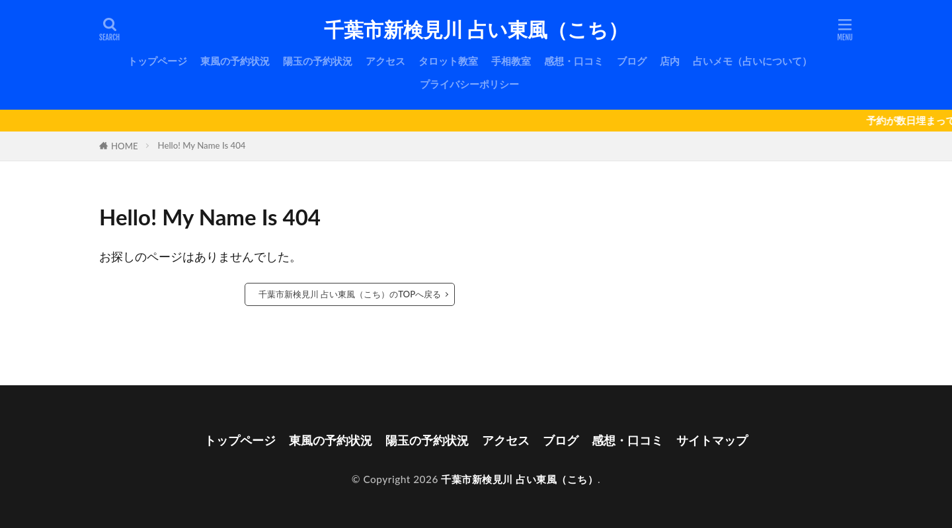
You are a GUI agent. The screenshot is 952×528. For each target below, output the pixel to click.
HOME (124, 146)
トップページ (157, 61)
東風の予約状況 (235, 61)
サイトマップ (712, 440)
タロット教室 (448, 61)
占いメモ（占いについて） (752, 61)
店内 (670, 61)
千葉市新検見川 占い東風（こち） (475, 30)
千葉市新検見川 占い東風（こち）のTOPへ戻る (349, 294)
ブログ (632, 61)
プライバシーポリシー (469, 84)
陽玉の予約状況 (317, 61)
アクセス (385, 61)
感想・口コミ (574, 61)
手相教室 (511, 61)
